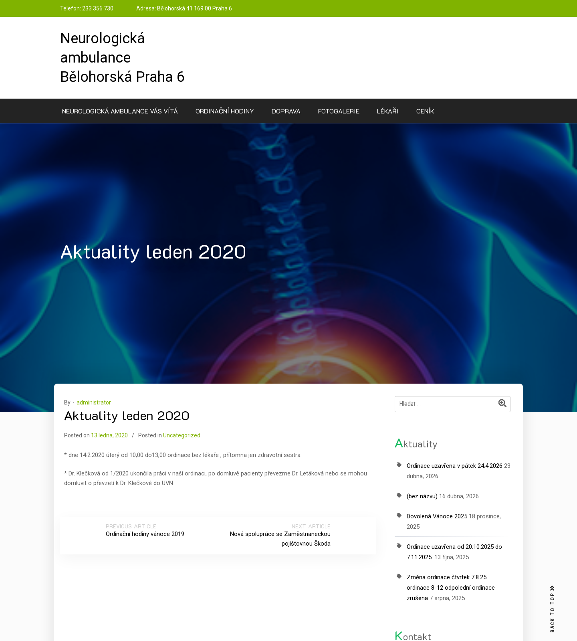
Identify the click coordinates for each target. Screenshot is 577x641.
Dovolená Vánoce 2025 (437, 516)
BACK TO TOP (552, 609)
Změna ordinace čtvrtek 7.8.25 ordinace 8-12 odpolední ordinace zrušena (451, 588)
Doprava (286, 111)
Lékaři (388, 111)
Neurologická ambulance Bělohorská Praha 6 (122, 57)
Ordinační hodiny (225, 111)
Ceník (425, 111)
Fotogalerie (338, 111)
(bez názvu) (422, 496)
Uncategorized (181, 435)
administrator (94, 402)
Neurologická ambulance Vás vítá (120, 111)
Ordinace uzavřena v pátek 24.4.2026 (454, 465)
